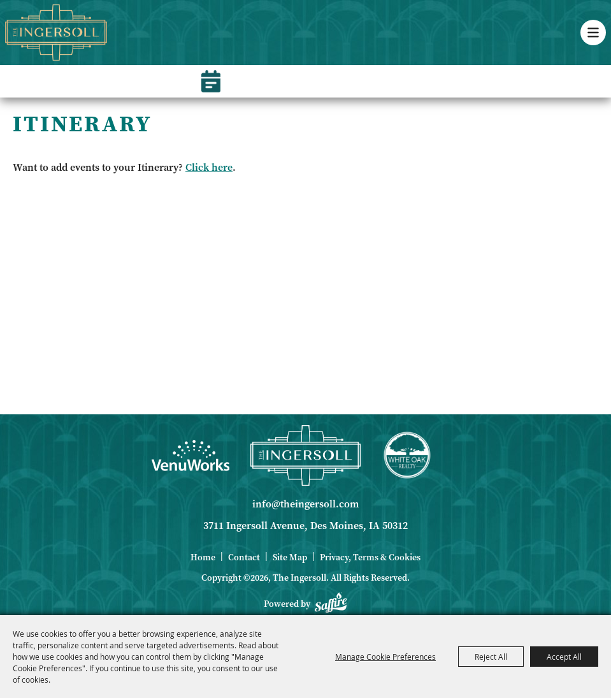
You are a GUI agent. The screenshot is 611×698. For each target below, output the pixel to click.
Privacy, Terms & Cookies (370, 557)
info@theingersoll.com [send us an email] (305, 504)
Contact (244, 557)
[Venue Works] (190, 455)
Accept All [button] (564, 656)
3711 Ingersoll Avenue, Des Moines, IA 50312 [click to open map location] (305, 525)
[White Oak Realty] (407, 455)
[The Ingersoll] (56, 32)
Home (202, 557)
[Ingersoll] (305, 455)
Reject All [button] (491, 656)
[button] (593, 32)
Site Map (290, 557)
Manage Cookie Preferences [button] (385, 656)
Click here (209, 167)
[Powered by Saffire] (331, 604)
